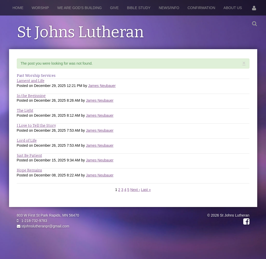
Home (18, 8)
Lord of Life (27, 140)
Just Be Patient (29, 155)
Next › (135, 190)
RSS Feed (244, 68)
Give (114, 8)
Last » (146, 190)
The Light (25, 110)
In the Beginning (31, 96)
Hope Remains (29, 170)
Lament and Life (30, 81)
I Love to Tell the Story (36, 125)
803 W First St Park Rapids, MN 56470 (48, 215)
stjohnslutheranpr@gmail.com (43, 226)
